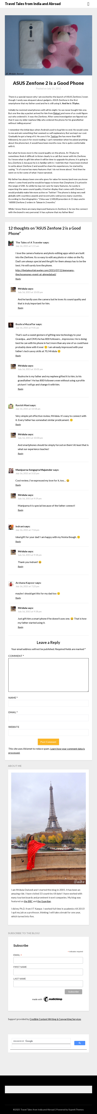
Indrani (20, 526)
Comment (16, 655)
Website (13, 726)
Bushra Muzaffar (26, 324)
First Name (20, 967)
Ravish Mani (23, 405)
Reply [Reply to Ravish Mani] (18, 424)
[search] (39, 1041)
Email (13, 712)
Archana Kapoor (25, 582)
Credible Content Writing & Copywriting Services (55, 1019)
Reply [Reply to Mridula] (20, 308)
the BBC (28, 901)
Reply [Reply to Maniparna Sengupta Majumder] (18, 485)
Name (13, 697)
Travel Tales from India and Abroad (33, 4)
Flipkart (57, 113)
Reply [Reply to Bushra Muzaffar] (18, 355)
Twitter (54, 136)
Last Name (19, 978)
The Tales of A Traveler (29, 242)
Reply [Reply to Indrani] (18, 541)
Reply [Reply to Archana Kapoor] (18, 598)
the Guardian (44, 901)
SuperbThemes (76, 1109)
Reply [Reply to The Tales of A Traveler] (18, 278)
